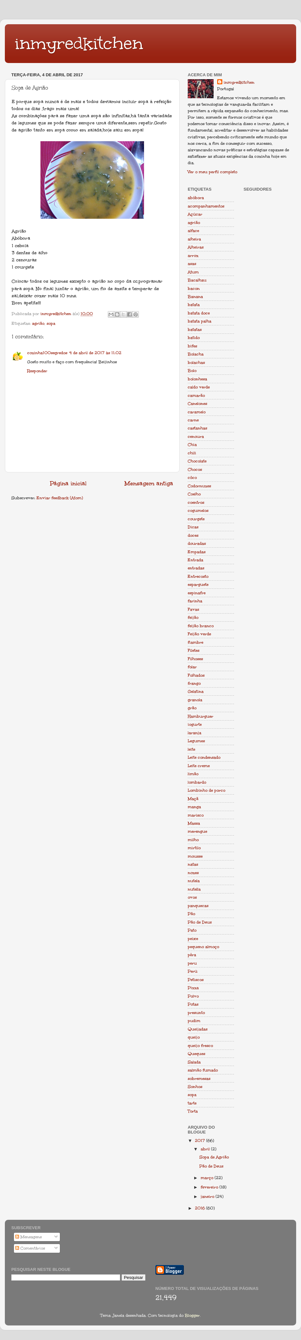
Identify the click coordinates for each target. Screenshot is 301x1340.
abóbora (196, 197)
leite (191, 749)
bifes (192, 346)
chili (192, 453)
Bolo (192, 370)
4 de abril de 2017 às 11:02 (95, 352)
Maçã (193, 798)
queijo (194, 1037)
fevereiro (210, 1187)
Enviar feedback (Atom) (60, 498)
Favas (193, 609)
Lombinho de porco (206, 790)
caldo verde (199, 387)
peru (192, 963)
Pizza (193, 987)
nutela (194, 880)
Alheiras (196, 247)
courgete (196, 519)
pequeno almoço (203, 946)
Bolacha (196, 354)
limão (193, 773)
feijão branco (201, 625)
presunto (196, 1012)
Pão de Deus (200, 922)
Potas (193, 1004)
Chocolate (197, 461)
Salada (194, 1062)
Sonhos (195, 1086)
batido (194, 337)
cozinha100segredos (47, 352)
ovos (192, 897)
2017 (200, 1140)
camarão (196, 395)
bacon (194, 288)
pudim (194, 1020)
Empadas (197, 551)
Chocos (195, 469)
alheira (194, 239)
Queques (196, 1053)
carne (193, 420)
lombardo (197, 782)
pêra (192, 954)
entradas (196, 568)
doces (193, 535)
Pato (192, 930)
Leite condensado (204, 757)
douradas (197, 543)
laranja (194, 732)
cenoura (196, 436)
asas (192, 263)
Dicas (193, 527)
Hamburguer (200, 716)
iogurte (195, 724)
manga (194, 806)
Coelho (194, 494)
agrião (38, 323)
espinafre (197, 593)
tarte (192, 1103)
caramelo (197, 412)
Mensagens (28, 1237)
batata (194, 304)
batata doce (199, 313)
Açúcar (195, 214)
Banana (195, 296)
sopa (51, 323)
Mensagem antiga (149, 483)
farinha (195, 601)
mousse (195, 856)
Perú (192, 971)
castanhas (197, 428)
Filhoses (195, 658)
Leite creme (199, 765)
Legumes (196, 741)
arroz (193, 255)
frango (194, 683)
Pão (191, 913)
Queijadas (197, 1029)
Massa (194, 823)
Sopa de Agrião (214, 1157)
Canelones (197, 403)
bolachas (196, 362)
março (208, 1177)
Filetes (193, 650)
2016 (200, 1208)
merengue (197, 831)
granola (195, 699)
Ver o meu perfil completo (212, 171)
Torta (193, 1111)
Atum (193, 272)
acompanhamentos (206, 206)
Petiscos (196, 979)
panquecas (198, 905)
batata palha (199, 321)
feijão (193, 617)
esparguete (198, 584)
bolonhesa (197, 379)
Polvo (193, 996)
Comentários (30, 1248)
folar (192, 667)
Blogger (192, 1315)
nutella (194, 889)
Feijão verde (199, 634)
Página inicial (68, 483)
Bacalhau (197, 280)
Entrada (195, 560)
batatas (195, 329)
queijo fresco (200, 1045)
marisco (196, 815)
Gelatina (196, 691)
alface (193, 230)
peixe (193, 938)
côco (192, 477)
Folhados (196, 675)
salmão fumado (203, 1070)
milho (193, 839)
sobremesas (199, 1078)
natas (193, 864)
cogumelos (198, 510)
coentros (196, 502)
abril (206, 1149)
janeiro (208, 1196)
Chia (192, 444)
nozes (193, 872)
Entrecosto (198, 576)
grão (192, 708)
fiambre (195, 642)
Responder (37, 371)
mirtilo (194, 847)
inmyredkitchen (79, 43)
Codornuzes (199, 486)
